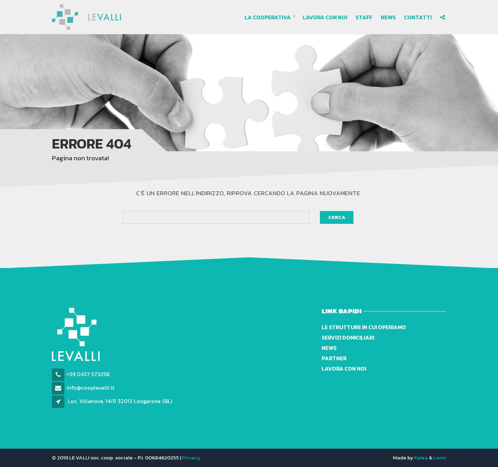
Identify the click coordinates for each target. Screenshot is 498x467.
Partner (334, 358)
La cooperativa (268, 17)
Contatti (418, 17)
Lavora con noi (325, 17)
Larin (440, 457)
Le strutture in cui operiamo (364, 327)
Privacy (191, 457)
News (388, 17)
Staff (364, 17)
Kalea (421, 457)
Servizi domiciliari (348, 337)
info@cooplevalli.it (90, 387)
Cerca (336, 217)
